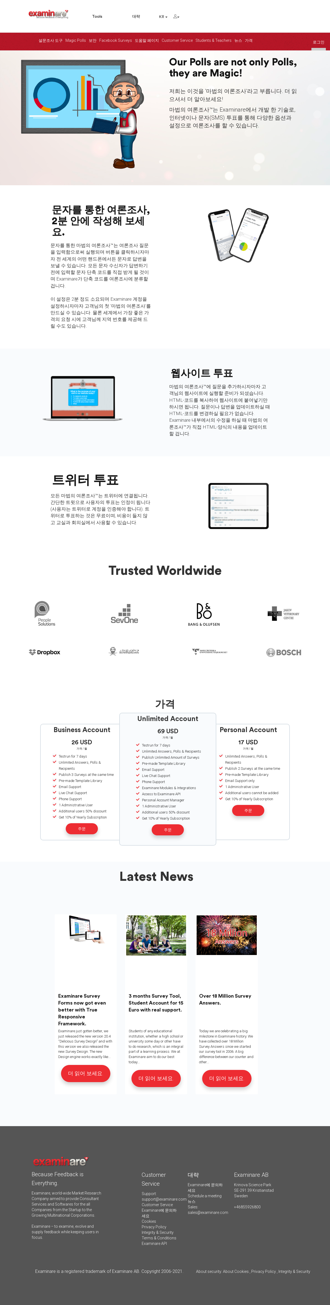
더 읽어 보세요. (85, 1073)
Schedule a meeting (205, 1196)
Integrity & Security (158, 1232)
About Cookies (236, 1271)
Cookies (149, 1221)
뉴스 (238, 40)
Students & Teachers (214, 40)
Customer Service (177, 40)
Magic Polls (75, 40)
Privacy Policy (154, 1227)
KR (163, 17)
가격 (249, 40)
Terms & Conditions (159, 1238)
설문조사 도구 (51, 40)
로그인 (318, 42)
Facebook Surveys (115, 40)
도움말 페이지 (147, 40)
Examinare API (154, 1243)
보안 (93, 40)
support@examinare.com (164, 1199)
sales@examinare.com (208, 1212)
